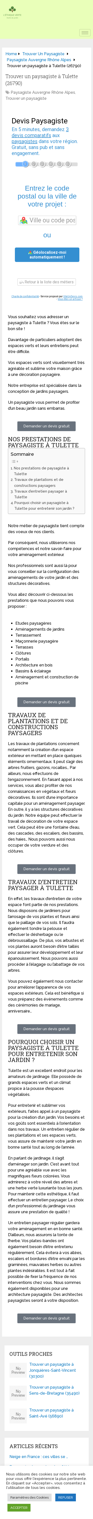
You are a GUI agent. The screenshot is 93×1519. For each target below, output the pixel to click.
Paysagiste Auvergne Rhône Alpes (43, 92)
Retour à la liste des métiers (47, 282)
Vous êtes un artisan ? (70, 299)
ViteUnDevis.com (73, 296)
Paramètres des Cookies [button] (29, 1497)
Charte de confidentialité (25, 296)
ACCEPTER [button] (19, 1508)
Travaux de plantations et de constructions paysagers (38, 482)
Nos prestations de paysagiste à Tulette (41, 471)
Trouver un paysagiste (26, 98)
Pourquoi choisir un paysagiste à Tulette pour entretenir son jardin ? (44, 505)
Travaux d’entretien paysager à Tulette (40, 494)
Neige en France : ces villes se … (38, 1456)
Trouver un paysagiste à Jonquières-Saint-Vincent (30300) (52, 1370)
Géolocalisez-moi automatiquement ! (47, 254)
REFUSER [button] (65, 1497)
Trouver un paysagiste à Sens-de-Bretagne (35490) (54, 1390)
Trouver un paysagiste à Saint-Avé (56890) (51, 1413)
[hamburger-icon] (85, 32)
